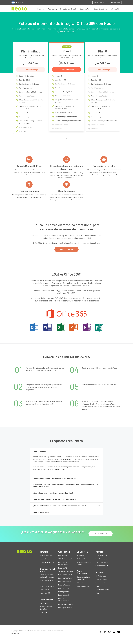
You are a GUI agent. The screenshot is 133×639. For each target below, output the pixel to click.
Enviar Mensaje (99, 2)
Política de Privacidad (55, 631)
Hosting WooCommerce (63, 599)
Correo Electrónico (100, 9)
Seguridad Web (85, 9)
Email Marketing (101, 555)
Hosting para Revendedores (63, 563)
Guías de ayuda (101, 583)
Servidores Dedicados (66, 571)
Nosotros (80, 555)
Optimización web (102, 566)
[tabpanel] (31, 89)
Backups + (43, 612)
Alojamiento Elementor (66, 604)
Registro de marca (102, 562)
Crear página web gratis (68, 9)
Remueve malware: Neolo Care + (46, 608)
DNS (97, 586)
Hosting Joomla (63, 595)
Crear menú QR (45, 593)
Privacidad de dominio (47, 562)
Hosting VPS (62, 568)
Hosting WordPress (65, 578)
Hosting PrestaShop (65, 581)
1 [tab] (67, 139)
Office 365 (80, 583)
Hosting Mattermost (65, 607)
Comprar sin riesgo (30, 70)
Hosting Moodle (63, 592)
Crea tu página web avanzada (46, 581)
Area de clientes (101, 579)
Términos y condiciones (38, 631)
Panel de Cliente (115, 2)
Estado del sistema (102, 589)
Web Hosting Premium (66, 559)
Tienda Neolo (44, 589)
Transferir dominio (46, 559)
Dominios (40, 9)
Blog (97, 593)
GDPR (66, 631)
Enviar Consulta (101, 576)
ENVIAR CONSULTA (100, 534)
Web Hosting (52, 9)
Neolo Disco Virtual (65, 575)
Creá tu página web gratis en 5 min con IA (47, 576)
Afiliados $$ (115, 9)
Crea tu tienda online (47, 586)
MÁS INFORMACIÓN (66, 249)
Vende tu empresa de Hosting (84, 563)
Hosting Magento (64, 585)
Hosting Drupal (63, 588)
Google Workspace (83, 586)
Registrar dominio (46, 555)
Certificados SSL (45, 603)
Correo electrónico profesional (83, 578)
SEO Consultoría (101, 559)
